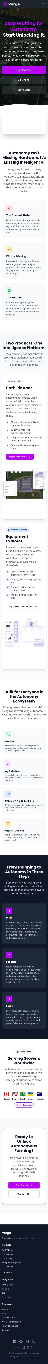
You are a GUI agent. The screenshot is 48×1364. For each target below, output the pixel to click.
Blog (4, 1313)
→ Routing (8, 1258)
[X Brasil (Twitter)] (32, 1347)
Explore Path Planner (20, 457)
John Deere (7, 1284)
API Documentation (11, 1321)
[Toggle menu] (43, 4)
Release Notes (9, 1317)
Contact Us (24, 1194)
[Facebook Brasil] (28, 1347)
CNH (4, 1293)
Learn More (24, 89)
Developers (7, 1297)
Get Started (24, 69)
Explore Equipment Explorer (23, 606)
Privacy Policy (14, 1356)
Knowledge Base (10, 1325)
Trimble (5, 1288)
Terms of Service (32, 1356)
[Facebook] (21, 1341)
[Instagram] (27, 1341)
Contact (5, 1330)
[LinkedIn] (14, 1341)
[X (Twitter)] (33, 1341)
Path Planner (8, 1250)
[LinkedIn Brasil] (24, 1347)
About (5, 1309)
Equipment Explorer (11, 1262)
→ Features (8, 1254)
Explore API (24, 79)
